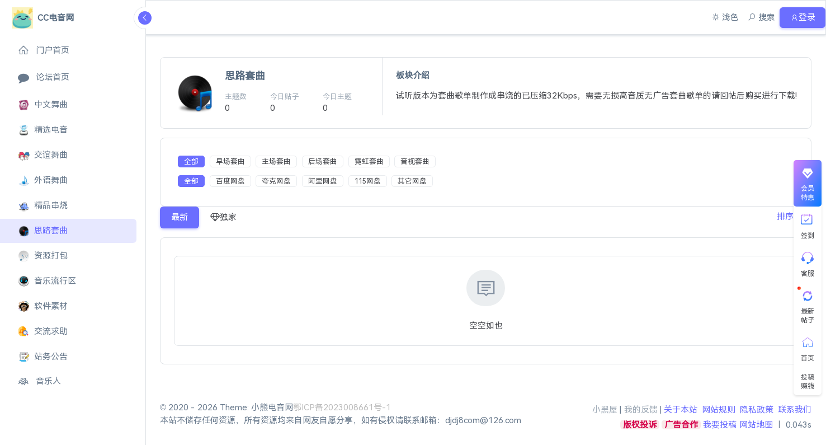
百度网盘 (230, 181)
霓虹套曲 (369, 161)
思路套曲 (43, 231)
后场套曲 (322, 161)
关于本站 (680, 409)
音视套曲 (414, 161)
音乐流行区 (47, 281)
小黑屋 (604, 409)
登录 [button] (801, 17)
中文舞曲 (43, 105)
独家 (223, 217)
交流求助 (43, 332)
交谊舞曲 (43, 155)
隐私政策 (756, 409)
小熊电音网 (272, 407)
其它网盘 (412, 181)
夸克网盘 (276, 181)
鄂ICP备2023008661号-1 (342, 407)
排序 (783, 217)
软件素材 (43, 306)
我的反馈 (641, 409)
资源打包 (43, 256)
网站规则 (718, 409)
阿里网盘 (322, 181)
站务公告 (43, 357)
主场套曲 (276, 161)
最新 (179, 217)
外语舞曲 (43, 180)
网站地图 (756, 424)
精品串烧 (43, 206)
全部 (191, 161)
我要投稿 (720, 424)
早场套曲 (230, 161)
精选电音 (43, 130)
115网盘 (368, 181)
